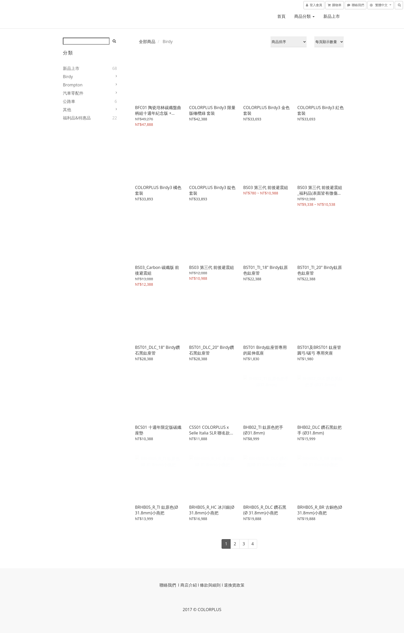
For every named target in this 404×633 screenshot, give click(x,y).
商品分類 (304, 16)
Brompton (72, 85)
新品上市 (331, 16)
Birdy (68, 76)
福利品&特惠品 (77, 118)
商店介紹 (188, 585)
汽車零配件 (73, 93)
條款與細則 (210, 585)
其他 (67, 109)
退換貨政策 (234, 585)
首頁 (281, 16)
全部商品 (147, 41)
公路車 (69, 101)
